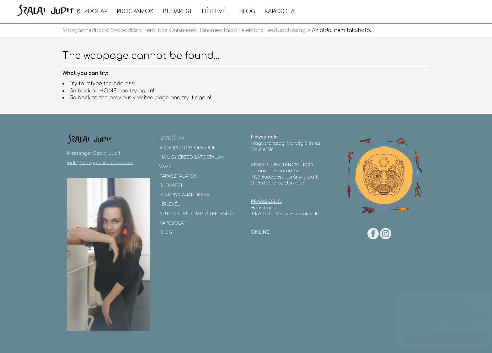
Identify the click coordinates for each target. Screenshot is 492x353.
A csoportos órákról (187, 148)
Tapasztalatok (178, 176)
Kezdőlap (92, 11)
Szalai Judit (107, 153)
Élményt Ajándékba (184, 195)
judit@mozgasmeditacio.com (100, 162)
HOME (108, 91)
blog (247, 11)
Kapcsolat (281, 11)
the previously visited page (134, 98)
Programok (135, 11)
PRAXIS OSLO (266, 201)
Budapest (177, 11)
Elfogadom (439, 338)
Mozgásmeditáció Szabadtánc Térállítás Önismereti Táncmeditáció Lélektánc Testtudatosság (45, 10)
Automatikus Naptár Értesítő (196, 213)
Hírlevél (216, 11)
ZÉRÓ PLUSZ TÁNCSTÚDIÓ (282, 165)
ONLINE (260, 232)
